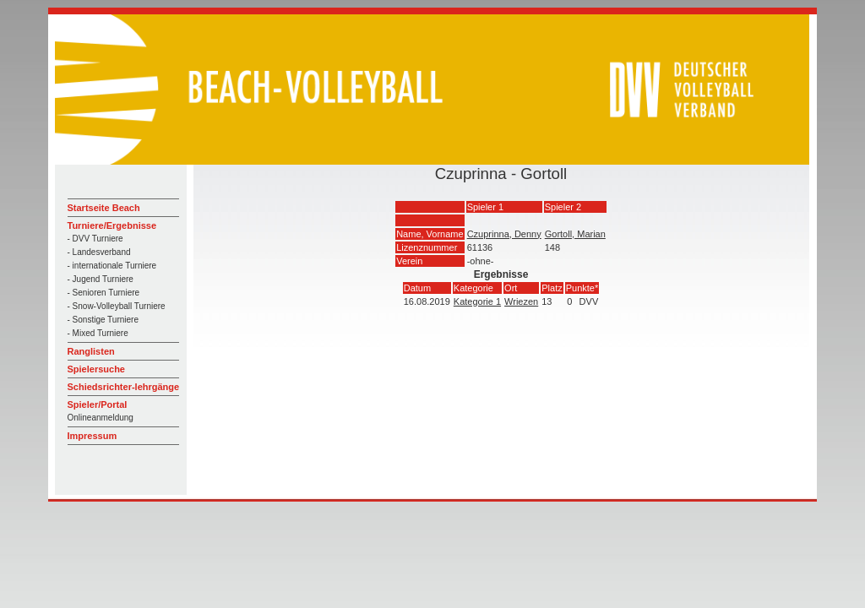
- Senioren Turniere (104, 292)
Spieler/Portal (98, 404)
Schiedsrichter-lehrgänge (124, 387)
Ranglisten (91, 351)
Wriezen (521, 301)
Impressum (92, 436)
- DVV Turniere (95, 238)
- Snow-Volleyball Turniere (117, 306)
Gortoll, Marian (575, 234)
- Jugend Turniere (100, 279)
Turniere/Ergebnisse (112, 225)
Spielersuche (96, 369)
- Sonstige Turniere (103, 319)
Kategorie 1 (477, 301)
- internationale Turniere (112, 265)
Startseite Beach (104, 208)
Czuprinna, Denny (504, 234)
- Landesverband (99, 252)
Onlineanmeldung (100, 417)
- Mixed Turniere (98, 333)
